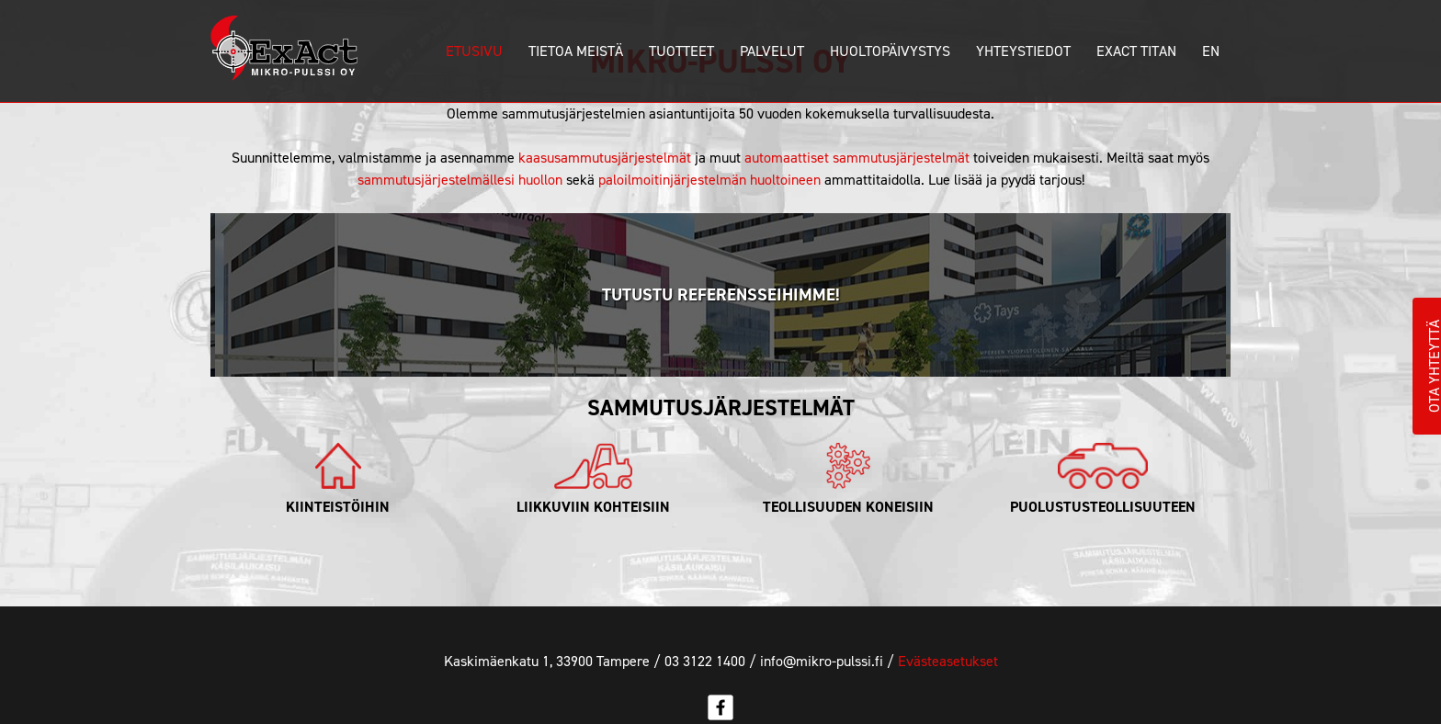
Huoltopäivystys (890, 51)
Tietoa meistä (575, 51)
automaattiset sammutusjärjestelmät (857, 157)
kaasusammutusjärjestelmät (604, 157)
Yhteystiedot (1023, 51)
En (1211, 51)
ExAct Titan (1136, 51)
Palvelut (772, 51)
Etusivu (474, 51)
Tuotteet (681, 51)
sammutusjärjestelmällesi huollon (459, 179)
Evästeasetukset (948, 661)
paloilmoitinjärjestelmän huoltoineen (709, 179)
